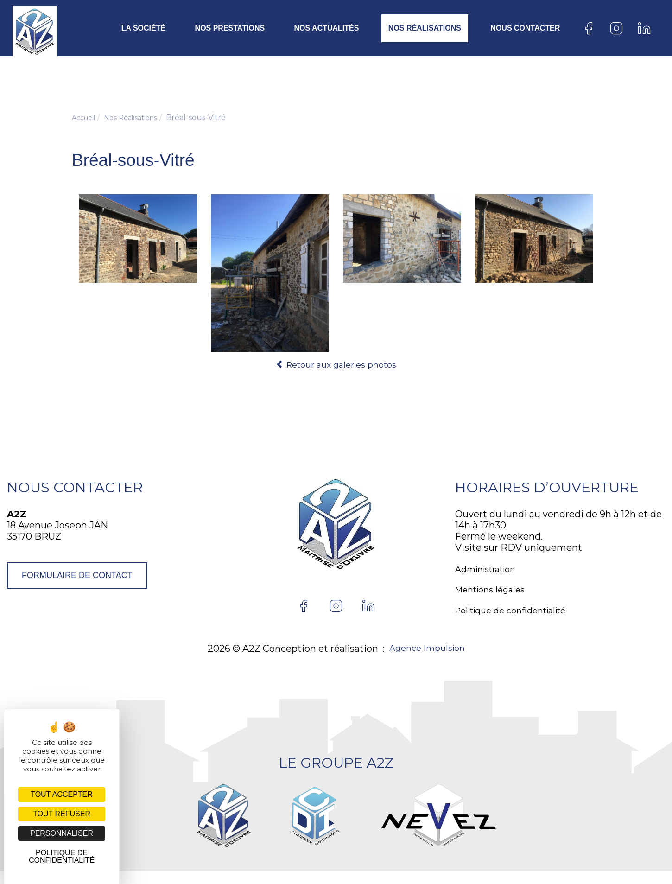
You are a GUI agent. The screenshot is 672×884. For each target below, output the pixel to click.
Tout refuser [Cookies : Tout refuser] (61, 814)
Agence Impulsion (427, 662)
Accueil (85, 117)
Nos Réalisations (424, 28)
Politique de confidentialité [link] (62, 856)
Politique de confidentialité (517, 623)
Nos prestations (230, 28)
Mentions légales (494, 598)
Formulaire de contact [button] (77, 575)
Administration (490, 573)
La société (143, 28)
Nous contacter (525, 28)
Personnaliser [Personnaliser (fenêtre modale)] (61, 833)
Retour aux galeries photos (336, 364)
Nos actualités (326, 28)
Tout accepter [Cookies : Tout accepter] (62, 794)
